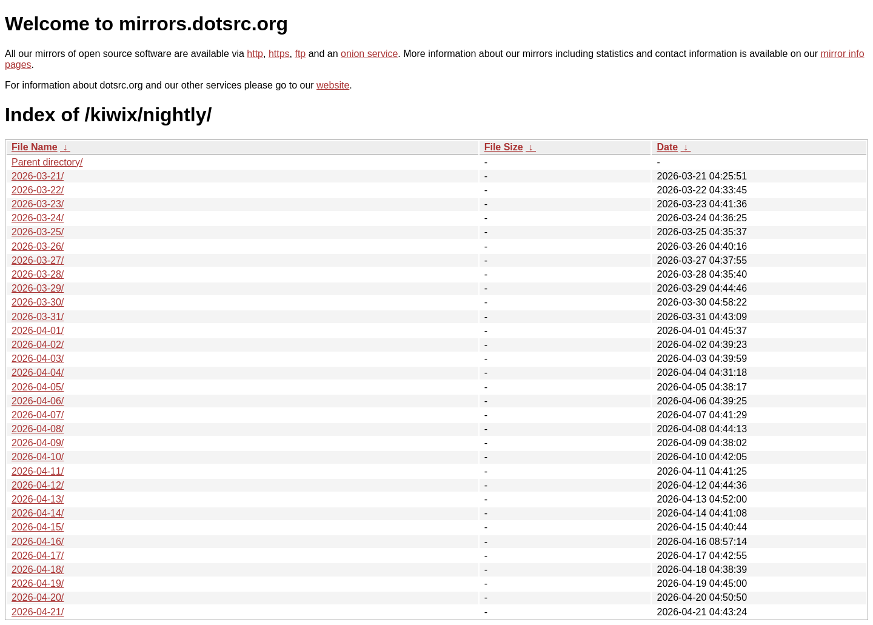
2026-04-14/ (38, 513)
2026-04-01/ (38, 331)
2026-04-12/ (38, 485)
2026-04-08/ (38, 429)
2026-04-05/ (38, 387)
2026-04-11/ (38, 471)
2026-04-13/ (38, 499)
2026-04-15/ (38, 527)
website (332, 85)
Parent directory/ (47, 162)
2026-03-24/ (38, 218)
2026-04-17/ (38, 555)
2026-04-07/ (38, 415)
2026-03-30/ (38, 302)
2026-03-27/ (38, 260)
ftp (300, 53)
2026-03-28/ (38, 274)
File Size (503, 147)
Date (667, 147)
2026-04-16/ (38, 541)
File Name (35, 147)
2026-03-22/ (38, 190)
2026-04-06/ (38, 401)
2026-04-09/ (38, 443)
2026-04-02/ (38, 344)
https (279, 53)
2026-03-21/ (38, 176)
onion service (369, 53)
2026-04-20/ (38, 597)
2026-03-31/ (38, 317)
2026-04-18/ (38, 569)
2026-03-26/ (38, 246)
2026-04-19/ (38, 583)
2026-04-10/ (38, 457)
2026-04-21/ (38, 612)
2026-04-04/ (38, 372)
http (255, 53)
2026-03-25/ (38, 232)
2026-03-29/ (38, 288)
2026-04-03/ (38, 358)
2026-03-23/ (38, 204)
